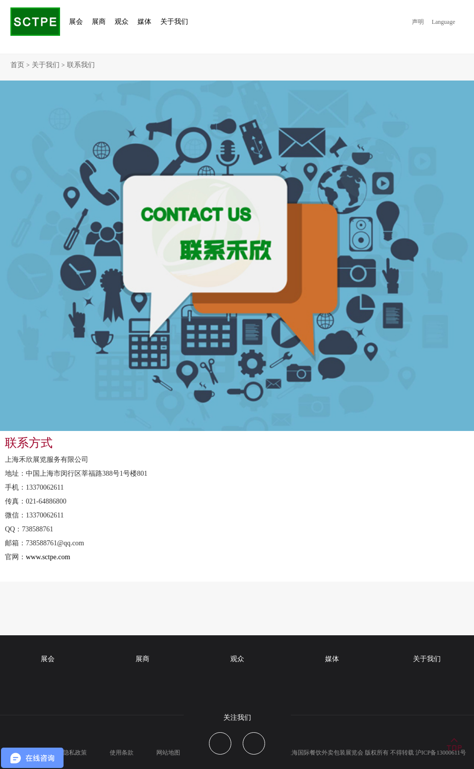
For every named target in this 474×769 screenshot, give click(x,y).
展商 (142, 659)
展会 (48, 659)
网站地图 (168, 752)
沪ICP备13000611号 (440, 752)
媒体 (332, 659)
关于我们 (46, 65)
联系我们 (81, 65)
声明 (418, 21)
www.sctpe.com (48, 557)
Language (443, 21)
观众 (237, 659)
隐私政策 (75, 752)
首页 (17, 65)
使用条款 (122, 752)
